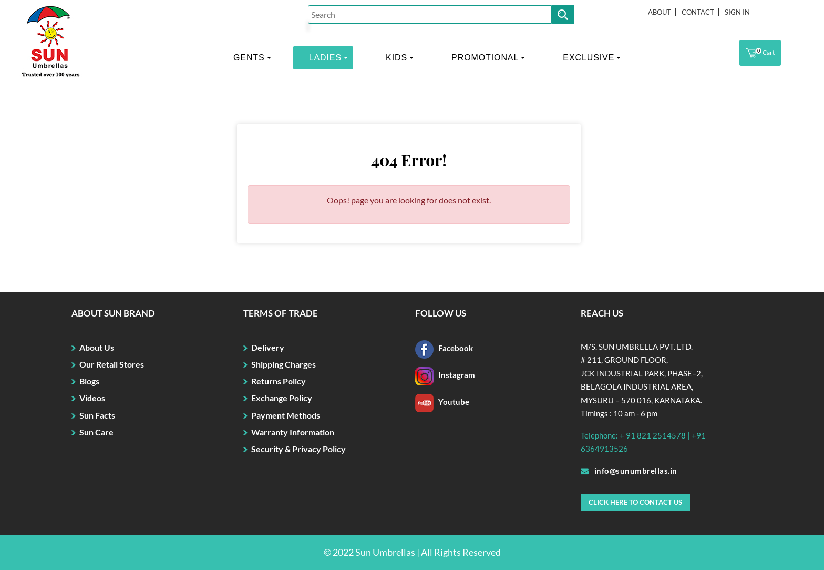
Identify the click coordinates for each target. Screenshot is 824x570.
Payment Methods (285, 415)
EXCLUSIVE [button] (588, 57)
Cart (760, 53)
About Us (96, 347)
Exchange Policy (281, 398)
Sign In (737, 12)
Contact (698, 12)
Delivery (267, 347)
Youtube (442, 401)
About (659, 12)
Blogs (89, 381)
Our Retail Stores (111, 364)
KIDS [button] (396, 57)
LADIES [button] (325, 57)
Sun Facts (97, 415)
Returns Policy (278, 381)
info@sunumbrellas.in (629, 470)
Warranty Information (292, 432)
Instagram (445, 375)
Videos (92, 398)
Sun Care (96, 432)
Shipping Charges (283, 364)
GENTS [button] (249, 57)
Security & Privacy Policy (298, 449)
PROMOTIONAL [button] (485, 57)
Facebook (444, 348)
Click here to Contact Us (635, 502)
